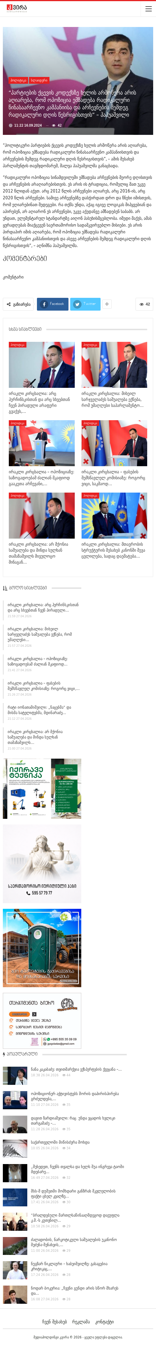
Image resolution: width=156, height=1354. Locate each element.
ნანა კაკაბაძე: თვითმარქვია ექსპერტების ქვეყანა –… (76, 1069)
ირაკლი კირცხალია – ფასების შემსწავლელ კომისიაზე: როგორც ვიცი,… (44, 686)
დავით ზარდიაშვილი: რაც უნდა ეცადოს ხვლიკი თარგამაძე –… (73, 1120)
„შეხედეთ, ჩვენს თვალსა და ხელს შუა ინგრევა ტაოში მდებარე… (77, 1169)
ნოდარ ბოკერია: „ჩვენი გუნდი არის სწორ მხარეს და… (74, 1290)
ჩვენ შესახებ (54, 1321)
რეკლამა (81, 1321)
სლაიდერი (39, 80)
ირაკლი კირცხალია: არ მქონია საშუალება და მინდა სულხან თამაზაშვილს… (35, 738)
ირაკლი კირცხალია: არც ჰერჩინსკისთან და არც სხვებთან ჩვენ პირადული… (43, 608)
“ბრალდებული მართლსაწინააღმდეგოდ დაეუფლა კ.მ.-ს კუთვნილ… (75, 1217)
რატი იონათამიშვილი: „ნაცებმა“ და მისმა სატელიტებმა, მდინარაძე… (39, 711)
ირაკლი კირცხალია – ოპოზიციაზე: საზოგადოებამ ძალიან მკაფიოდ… (38, 662)
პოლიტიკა (18, 80)
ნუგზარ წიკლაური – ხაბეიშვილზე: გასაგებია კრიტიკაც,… (69, 1266)
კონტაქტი (104, 1321)
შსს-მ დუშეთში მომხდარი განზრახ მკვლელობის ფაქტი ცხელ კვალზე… (73, 1193)
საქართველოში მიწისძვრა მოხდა (60, 1142)
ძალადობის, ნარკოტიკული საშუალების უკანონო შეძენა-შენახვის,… (74, 1242)
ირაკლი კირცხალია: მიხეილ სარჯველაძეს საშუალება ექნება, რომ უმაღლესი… (40, 635)
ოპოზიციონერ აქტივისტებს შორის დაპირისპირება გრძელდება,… (75, 1096)
